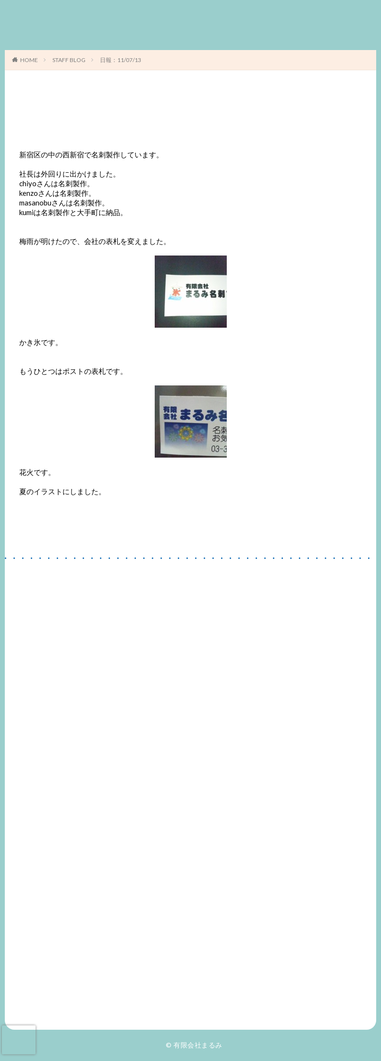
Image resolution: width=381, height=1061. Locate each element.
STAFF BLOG (69, 60)
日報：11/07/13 (120, 60)
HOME (29, 60)
